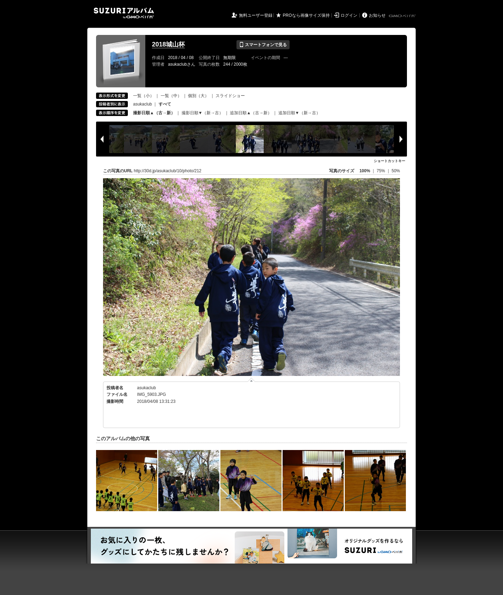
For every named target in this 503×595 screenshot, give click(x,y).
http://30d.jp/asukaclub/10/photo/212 (167, 170)
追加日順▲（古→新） (251, 112)
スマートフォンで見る (262, 44)
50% (396, 170)
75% (381, 170)
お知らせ (377, 15)
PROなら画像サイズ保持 (306, 15)
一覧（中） (171, 95)
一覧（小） (143, 95)
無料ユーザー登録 (255, 15)
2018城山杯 (168, 44)
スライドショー (230, 95)
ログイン (349, 15)
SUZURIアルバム (123, 13)
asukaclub (142, 104)
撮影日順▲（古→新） (154, 112)
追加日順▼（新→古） (299, 112)
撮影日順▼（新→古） (203, 112)
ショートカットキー (389, 161)
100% (364, 170)
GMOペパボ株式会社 (403, 16)
